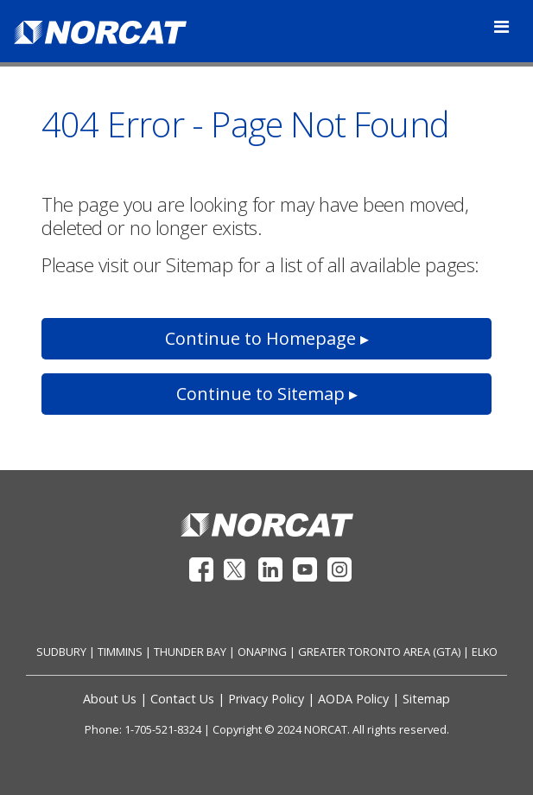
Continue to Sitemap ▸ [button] (267, 393)
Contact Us (182, 698)
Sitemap (426, 698)
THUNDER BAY (190, 651)
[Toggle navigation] (501, 27)
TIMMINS (120, 651)
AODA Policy (353, 698)
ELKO (485, 651)
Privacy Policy (266, 698)
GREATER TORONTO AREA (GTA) (379, 651)
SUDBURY (61, 651)
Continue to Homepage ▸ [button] (267, 338)
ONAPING (262, 651)
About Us (109, 698)
